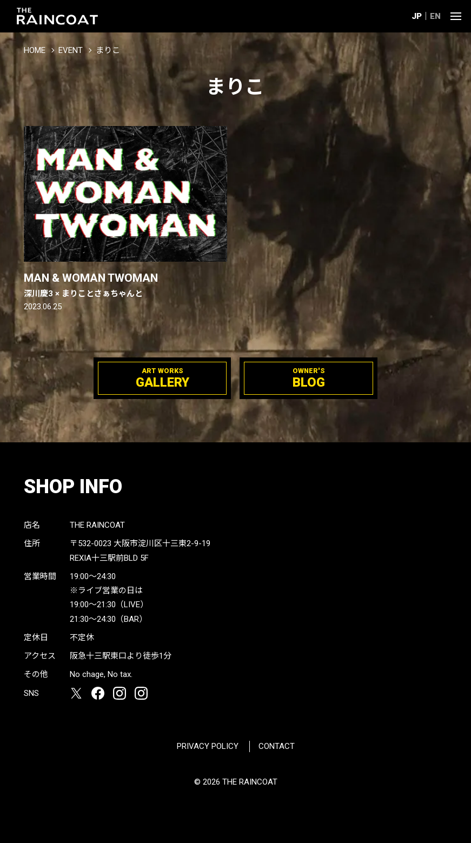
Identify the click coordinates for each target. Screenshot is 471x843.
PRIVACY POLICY (207, 746)
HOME (34, 50)
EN (435, 16)
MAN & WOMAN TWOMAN (125, 285)
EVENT (70, 50)
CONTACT (276, 746)
